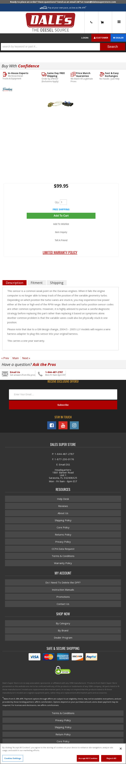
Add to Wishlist (61, 224)
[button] (63, 46)
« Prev (5, 358)
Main (15, 358)
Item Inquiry (61, 232)
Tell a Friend (61, 240)
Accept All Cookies (88, 758)
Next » (26, 358)
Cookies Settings (12, 758)
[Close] (120, 748)
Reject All (111, 758)
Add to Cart (61, 215)
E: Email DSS (63, 464)
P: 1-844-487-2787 (63, 454)
